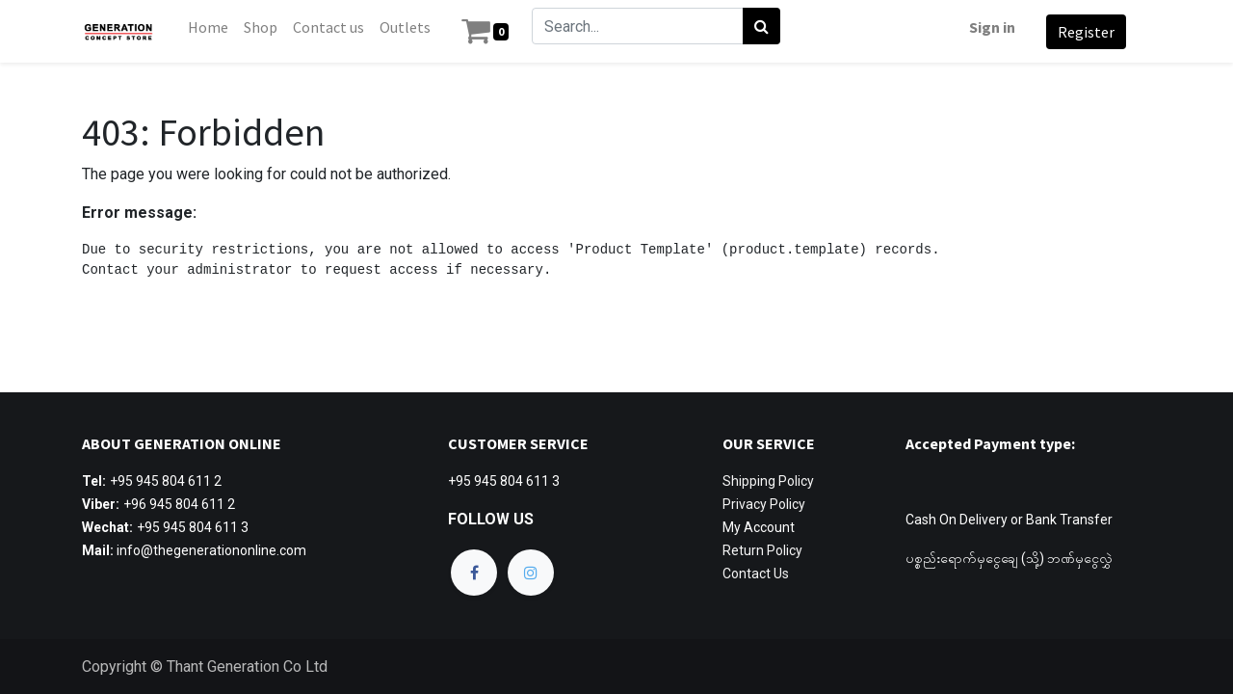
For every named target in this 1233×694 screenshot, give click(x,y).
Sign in (990, 27)
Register (1084, 31)
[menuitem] (210, 27)
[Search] (763, 26)
